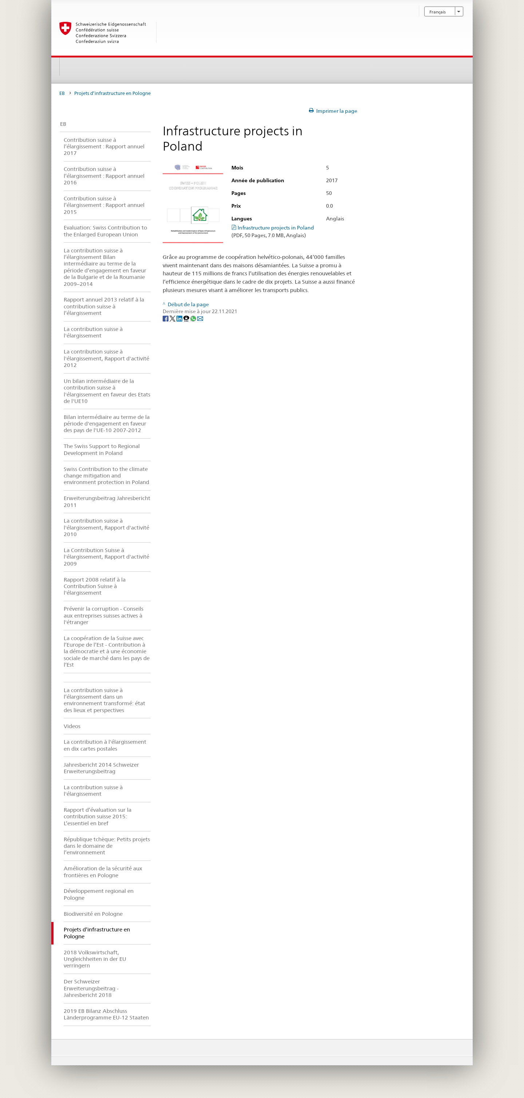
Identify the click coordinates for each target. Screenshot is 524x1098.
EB (62, 93)
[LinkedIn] (179, 318)
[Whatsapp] (193, 318)
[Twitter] (173, 318)
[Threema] (186, 318)
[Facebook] (166, 318)
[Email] (200, 318)
